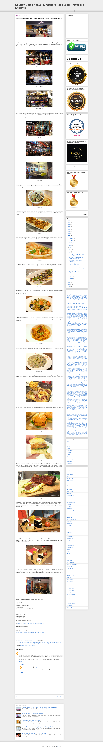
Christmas (73, 365)
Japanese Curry (80, 386)
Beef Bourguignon (79, 350)
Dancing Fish (69, 370)
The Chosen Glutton (71, 586)
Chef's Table (79, 362)
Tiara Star (69, 601)
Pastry (71, 404)
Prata (81, 409)
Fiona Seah (69, 504)
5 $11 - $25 (72, 307)
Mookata (76, 398)
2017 (69, 235)
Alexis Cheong (70, 474)
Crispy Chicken (76, 369)
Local (76, 393)
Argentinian (69, 346)
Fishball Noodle (84, 375)
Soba (86, 419)
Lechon (71, 392)
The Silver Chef (70, 598)
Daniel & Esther (70, 491)
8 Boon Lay (80, 313)
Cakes (85, 358)
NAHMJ (68, 551)
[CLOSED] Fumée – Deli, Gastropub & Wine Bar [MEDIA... (76, 269)
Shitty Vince (69, 461)
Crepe (72, 369)
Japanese (84, 385)
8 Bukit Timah (74, 314)
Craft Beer (69, 369)
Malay (73, 394)
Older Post (60, 697)
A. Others (84, 341)
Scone (75, 417)
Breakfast (81, 356)
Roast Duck (84, 413)
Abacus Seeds (72, 345)
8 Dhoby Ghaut (83, 316)
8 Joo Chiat (79, 319)
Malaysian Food (78, 394)
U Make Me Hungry (71, 603)
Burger (81, 357)
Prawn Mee (69, 410)
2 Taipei (84, 295)
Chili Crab (84, 364)
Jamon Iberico (79, 385)
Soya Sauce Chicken (76, 420)
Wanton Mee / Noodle (78, 431)
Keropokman (69, 527)
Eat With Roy (69, 500)
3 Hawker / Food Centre (78, 299)
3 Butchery (71, 297)
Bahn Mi (71, 349)
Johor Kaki (69, 525)
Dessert (23, 643)
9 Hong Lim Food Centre (78, 336)
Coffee (83, 367)
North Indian (69, 401)
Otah (78, 401)
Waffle (85, 429)
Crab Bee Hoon (84, 368)
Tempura (71, 427)
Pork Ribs (74, 409)
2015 (69, 280)
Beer (76, 352)
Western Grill (46, 643)
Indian (71, 384)
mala (68, 435)
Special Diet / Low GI (76, 422)
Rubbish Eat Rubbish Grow (72, 568)
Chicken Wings (77, 364)
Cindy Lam (69, 441)
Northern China (74, 401)
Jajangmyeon (75, 385)
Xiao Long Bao (81, 433)
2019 (69, 231)
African (81, 345)
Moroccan (85, 398)
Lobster (82, 392)
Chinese (69, 365)
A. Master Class (73, 341)
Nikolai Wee (69, 456)
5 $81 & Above (75, 309)
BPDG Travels (70, 480)
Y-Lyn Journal (69, 607)
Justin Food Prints (70, 444)
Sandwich (81, 415)
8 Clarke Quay (82, 315)
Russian (81, 414)
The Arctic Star (70, 581)
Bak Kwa (73, 350)
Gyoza (71, 379)
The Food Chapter (70, 588)
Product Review (58, 11)
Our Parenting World (71, 555)
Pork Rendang (69, 409)
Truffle (83, 428)
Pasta (30, 643)
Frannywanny (69, 508)
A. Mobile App (78, 341)
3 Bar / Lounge (76, 296)
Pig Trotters (85, 406)
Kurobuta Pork (69, 390)
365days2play (69, 469)
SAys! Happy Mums (71, 570)
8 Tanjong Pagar (82, 331)
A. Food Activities (72, 339)
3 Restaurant (37, 642)
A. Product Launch (75, 342)
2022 (69, 226)
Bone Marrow (73, 355)
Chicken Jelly (80, 363)
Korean (85, 387)
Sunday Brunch (70, 424)
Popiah (83, 407)
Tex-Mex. (83, 427)
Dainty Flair (69, 487)
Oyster (68, 402)
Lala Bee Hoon (81, 390)
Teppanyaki (79, 427)
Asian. (83, 346)
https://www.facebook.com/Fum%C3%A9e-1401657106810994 (30, 623)
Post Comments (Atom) (42, 701)
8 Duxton (82, 317)
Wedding (85, 431)
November (71, 240)
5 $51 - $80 (48, 642)
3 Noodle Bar (72, 302)
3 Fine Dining (79, 298)
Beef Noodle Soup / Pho (72, 351)
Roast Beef (71, 413)
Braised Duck (84, 355)
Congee (73, 368)
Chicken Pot (85, 363)
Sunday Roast (75, 424)
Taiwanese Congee (70, 426)
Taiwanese (85, 425)
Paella (71, 402)
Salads (68, 415)
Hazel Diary (69, 515)
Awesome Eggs (78, 348)
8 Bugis (84, 313)
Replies (22, 664)
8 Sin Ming (85, 329)
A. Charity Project (75, 338)
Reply (20, 661)
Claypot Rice (84, 365)
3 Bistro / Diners (23, 642)
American (85, 345)
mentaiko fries (71, 435)
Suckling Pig (84, 423)
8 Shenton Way (76, 329)
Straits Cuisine (78, 423)
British (68, 357)
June (70, 249)
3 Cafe (75, 297)
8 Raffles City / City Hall (75, 326)
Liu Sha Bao (79, 392)
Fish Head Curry (76, 375)
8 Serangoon (73, 328)
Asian (79, 346)
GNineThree (69, 512)
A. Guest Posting (74, 340)
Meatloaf (85, 394)
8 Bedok (84, 312)
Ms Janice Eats (70, 450)
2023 (69, 224)
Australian (73, 348)
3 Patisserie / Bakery (79, 302)
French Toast (72, 376)
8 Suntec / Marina (55, 642)
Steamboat (73, 423)
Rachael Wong (70, 459)
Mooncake (81, 398)
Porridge (78, 409)
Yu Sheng (72, 434)
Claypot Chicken (78, 365)
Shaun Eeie (69, 577)
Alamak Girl (69, 472)
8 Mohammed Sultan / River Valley (78, 324)
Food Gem (69, 506)
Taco (81, 425)
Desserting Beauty (70, 495)
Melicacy (68, 448)
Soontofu (68, 420)
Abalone (77, 345)
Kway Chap (74, 390)
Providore (34, 643)
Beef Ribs (85, 351)
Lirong (68, 534)
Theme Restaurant (73, 428)
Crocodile (80, 369)
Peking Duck (75, 404)
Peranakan (69, 405)
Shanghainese (75, 418)
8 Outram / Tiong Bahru (76, 325)
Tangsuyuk (76, 426)
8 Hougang (75, 319)
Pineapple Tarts (69, 407)
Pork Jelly (76, 408)
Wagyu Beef (69, 431)
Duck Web (85, 371)
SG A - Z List (31, 11)
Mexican (75, 395)
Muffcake (68, 399)
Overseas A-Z (49, 11)
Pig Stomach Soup (78, 406)
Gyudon (74, 379)
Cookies (76, 368)
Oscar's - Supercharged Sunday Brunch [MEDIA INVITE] (75, 266)
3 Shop (82, 303)
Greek (77, 378)
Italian (68, 385)
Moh (73, 398)
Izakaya (70, 385)
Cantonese (69, 359)
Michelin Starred (80, 395)
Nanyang (83, 399)
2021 (69, 228)
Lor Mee (85, 393)
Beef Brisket (84, 350)
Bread (77, 356)
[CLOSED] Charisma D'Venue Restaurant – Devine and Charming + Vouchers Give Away (41, 707)
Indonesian (75, 384)
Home (39, 697)
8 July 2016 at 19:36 (28, 653)
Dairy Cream (69, 489)
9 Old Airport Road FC (75, 337)
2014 (69, 282)
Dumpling (69, 372)
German (83, 377)
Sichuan (68, 419)
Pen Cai (79, 404)
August (70, 245)
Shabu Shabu (69, 418)
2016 (69, 236)
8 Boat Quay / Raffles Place (77, 312)
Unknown (21, 653)
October (71, 242)
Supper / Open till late (82, 424)
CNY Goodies (76, 358)
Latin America (84, 391)
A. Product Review (82, 342)
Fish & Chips (77, 374)
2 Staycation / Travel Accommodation (77, 295)
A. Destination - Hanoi (82, 338)
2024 (69, 222)
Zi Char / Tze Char (78, 434)
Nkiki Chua (69, 553)
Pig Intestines (80, 405)
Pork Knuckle (80, 408)
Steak (38, 643)
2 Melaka (84, 294)
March (70, 275)
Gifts (86, 377)
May (70, 251)
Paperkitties (69, 558)
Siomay (80, 419)
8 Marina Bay (80, 323)
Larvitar (68, 446)
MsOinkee (69, 454)
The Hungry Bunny (70, 590)
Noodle (85, 400)
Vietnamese (81, 429)
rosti (74, 435)
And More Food (70, 478)
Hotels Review (40, 11)
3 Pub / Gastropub (31, 642)
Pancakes (75, 402)
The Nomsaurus (70, 592)
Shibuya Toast (84, 418)
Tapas (80, 426)
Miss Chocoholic (70, 543)
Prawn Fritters (84, 409)
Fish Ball (70, 375)
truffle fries (77, 435)
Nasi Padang (72, 400)
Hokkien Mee (74, 382)
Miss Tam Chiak (70, 547)
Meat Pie (82, 394)
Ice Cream (71, 383)
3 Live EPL (83, 301)
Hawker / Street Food (74, 380)
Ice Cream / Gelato (77, 383)
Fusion (27, 643)
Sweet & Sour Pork (76, 425)
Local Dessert (80, 393)
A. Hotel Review (81, 340)
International (79, 384)
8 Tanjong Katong (75, 331)
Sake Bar (85, 414)
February (71, 276)
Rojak (78, 414)
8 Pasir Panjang (83, 325)
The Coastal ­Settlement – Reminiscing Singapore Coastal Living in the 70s (37, 726)
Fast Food (69, 374)
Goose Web (73, 378)
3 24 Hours (71, 296)
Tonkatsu (79, 428)
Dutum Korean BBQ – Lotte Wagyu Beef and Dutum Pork (34, 733)
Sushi (68, 425)
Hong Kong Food (80, 382)
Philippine (76, 405)
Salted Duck (72, 415)
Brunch (70, 357)
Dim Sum (78, 370)
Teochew (75, 427)
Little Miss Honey (70, 538)
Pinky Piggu (69, 560)
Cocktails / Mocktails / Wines (74, 367)
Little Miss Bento (70, 536)
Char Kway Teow (81, 361)
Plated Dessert (78, 407)
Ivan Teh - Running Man (71, 519)
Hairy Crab (82, 379)
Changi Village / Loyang (73, 361)
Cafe (82, 358)
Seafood (79, 417)
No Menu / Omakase (79, 400)
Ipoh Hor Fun (84, 384)
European (81, 372)
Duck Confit (81, 371)
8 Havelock (84, 318)
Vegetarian (76, 429)
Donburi (81, 370)
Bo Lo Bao (69, 355)
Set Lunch (85, 417)
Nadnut (68, 549)
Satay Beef (71, 417)
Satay (68, 417)
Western (41, 643)
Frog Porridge (73, 377)
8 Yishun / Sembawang (80, 335)
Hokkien (70, 382)
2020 (69, 229)
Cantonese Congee (76, 359)
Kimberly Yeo (69, 530)
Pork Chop (71, 408)
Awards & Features (69, 11)
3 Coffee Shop (80, 297)
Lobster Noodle (72, 393)
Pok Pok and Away (70, 562)
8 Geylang (79, 318)
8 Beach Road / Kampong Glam (76, 312)
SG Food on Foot (70, 575)
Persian (73, 405)
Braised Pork (69, 356)
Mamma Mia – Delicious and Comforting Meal (32, 720)
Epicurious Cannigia (71, 502)
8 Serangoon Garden (81, 328)
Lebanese (68, 392)
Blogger (58, 746)
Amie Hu (68, 476)
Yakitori (85, 433)
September (71, 243)
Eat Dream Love (70, 497)
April (70, 252)
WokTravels (69, 605)
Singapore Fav (74, 419)
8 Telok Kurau (73, 332)
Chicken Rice (70, 364)
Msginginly (69, 452)
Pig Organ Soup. (72, 406)
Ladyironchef (69, 532)
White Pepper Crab (74, 433)
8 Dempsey (77, 316)
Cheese (75, 362)
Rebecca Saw (69, 566)
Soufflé (71, 420)
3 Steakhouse (73, 305)
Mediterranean (70, 395)
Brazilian (74, 356)
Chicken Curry (69, 363)
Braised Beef (78, 355)
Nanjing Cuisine (78, 399)
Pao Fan (79, 402)
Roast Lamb (69, 414)
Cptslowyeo (69, 484)
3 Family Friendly (73, 298)
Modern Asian (80, 396)
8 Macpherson (74, 323)
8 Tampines (84, 330)
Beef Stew (69, 352)
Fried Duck (83, 376)
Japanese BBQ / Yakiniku (72, 386)
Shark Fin (80, 418)
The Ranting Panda (71, 594)
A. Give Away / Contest (81, 339)
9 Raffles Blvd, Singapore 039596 (27, 645)
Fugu (77, 377)
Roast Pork (74, 414)
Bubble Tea (74, 357)
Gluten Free (69, 378)
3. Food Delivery (75, 306)
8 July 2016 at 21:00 (38, 667)
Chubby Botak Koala (27, 667)
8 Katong (78, 321)
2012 (69, 286)
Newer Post (19, 697)
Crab (79, 368)
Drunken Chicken (75, 371)
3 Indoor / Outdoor (76, 301)
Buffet (78, 357)
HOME (18, 11)
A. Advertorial (81, 337)
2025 (69, 220)
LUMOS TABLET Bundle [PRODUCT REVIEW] (32, 713)
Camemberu (69, 482)
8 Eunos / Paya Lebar (73, 318)
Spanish (82, 420)
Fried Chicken (77, 376)
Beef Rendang (80, 351)
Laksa (78, 390)
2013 (69, 284)
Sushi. (71, 425)
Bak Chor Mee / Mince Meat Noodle (80, 349)
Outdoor (81, 401)
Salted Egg (76, 415)
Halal (86, 379)
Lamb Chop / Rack (73, 391)
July (70, 247)
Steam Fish (69, 423)
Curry (86, 369)
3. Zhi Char (81, 306)
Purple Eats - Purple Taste (72, 564)
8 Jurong (84, 319)
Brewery (85, 356)
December (71, 238)
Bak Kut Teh (69, 350)
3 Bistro (81, 296)
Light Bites (74, 392)
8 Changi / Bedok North (81, 314)
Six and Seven (70, 579)
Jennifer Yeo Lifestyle (71, 523)
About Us (24, 11)
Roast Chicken (78, 413)
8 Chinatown (75, 315)
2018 (69, 233)
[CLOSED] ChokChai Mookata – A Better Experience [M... (76, 258)
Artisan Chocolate (74, 346)
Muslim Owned (72, 399)
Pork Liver (85, 408)
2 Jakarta (73, 294)
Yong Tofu (68, 434)
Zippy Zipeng (69, 463)
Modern (76, 396)
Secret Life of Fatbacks (71, 573)
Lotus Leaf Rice (69, 394)
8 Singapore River (70, 330)
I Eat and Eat (69, 517)
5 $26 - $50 (43, 642)
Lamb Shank (79, 391)
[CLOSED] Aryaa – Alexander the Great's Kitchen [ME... (76, 264)
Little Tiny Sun (70, 540)
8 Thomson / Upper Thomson (81, 332)
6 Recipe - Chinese (82, 309)
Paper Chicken (84, 402)
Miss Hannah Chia (70, 545)
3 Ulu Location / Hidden (81, 305)
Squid (83, 422)
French (68, 376)
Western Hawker (81, 432)
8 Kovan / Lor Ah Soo (81, 322)
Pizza (73, 407)
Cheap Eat (71, 362)
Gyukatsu (77, 379)
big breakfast (85, 434)
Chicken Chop (84, 362)
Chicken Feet (75, 363)
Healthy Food (82, 380)
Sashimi (85, 415)
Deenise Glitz (69, 493)
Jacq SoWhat (69, 521)
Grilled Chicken (81, 378)
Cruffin (83, 369)
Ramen (70, 411)
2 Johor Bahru (79, 294)
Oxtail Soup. (85, 401)
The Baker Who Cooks (71, 583)
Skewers (83, 419)
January (71, 278)
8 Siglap (81, 329)
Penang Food (84, 404)
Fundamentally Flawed (71, 510)
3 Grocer (71, 299)
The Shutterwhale (70, 596)
